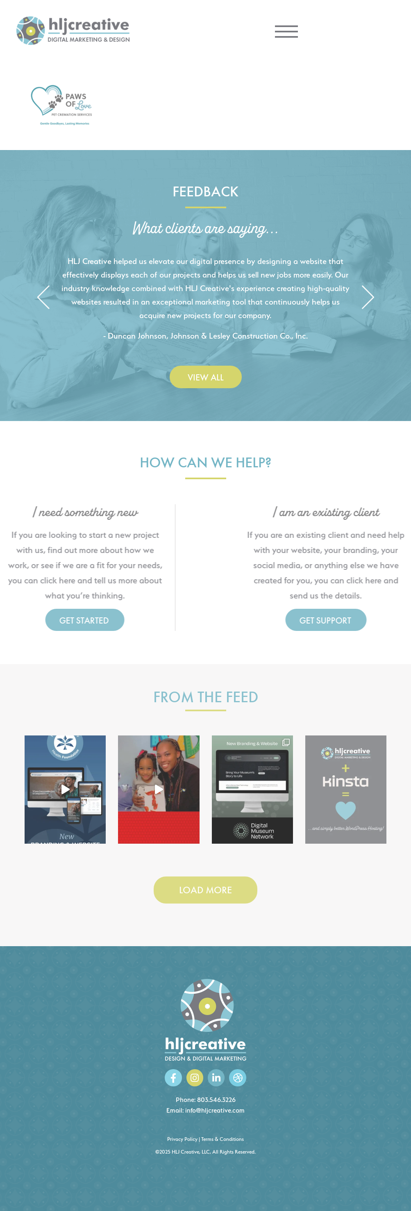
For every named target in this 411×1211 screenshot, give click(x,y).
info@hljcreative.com (215, 1110)
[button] (43, 297)
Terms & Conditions (222, 1139)
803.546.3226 (216, 1100)
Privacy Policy (182, 1139)
